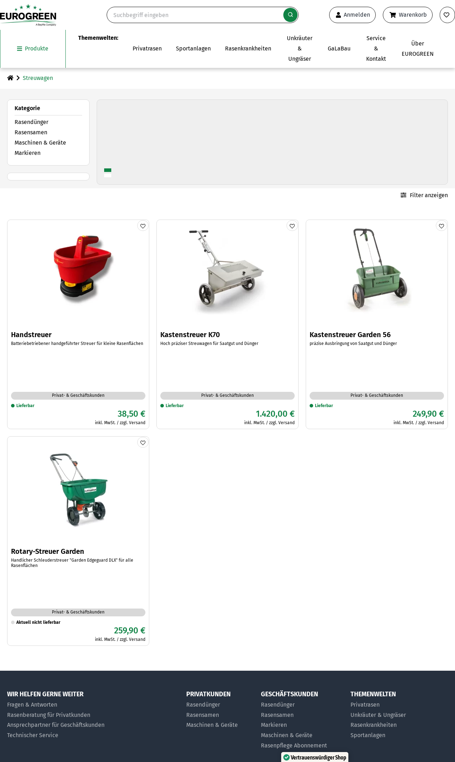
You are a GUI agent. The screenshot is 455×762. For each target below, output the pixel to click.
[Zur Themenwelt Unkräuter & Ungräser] (299, 48)
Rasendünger (31, 122)
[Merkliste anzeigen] (447, 15)
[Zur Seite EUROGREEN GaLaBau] (339, 48)
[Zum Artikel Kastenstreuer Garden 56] (377, 324)
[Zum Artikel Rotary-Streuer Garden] (78, 540)
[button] (427, 735)
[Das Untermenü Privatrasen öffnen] (147, 48)
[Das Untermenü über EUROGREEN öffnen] (418, 48)
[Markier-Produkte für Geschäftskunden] (302, 725)
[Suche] (203, 15)
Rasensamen (31, 132)
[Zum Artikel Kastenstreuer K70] (227, 324)
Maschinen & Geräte (40, 142)
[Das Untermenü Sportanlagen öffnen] (193, 48)
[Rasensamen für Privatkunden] (220, 715)
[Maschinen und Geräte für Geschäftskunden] (302, 735)
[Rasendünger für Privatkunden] (220, 705)
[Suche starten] (290, 15)
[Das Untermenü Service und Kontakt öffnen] (376, 48)
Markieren (28, 152)
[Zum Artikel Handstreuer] (78, 324)
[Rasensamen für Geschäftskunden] (302, 715)
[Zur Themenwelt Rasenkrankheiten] (248, 48)
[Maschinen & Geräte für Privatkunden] (220, 725)
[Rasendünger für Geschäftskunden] (302, 705)
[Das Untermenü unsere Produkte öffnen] (33, 48)
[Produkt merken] (143, 225)
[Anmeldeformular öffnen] (352, 15)
